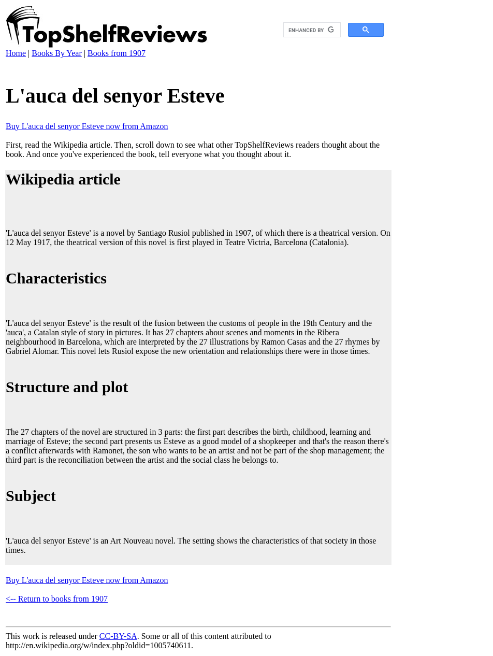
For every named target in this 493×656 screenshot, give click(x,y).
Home (16, 53)
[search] (311, 30)
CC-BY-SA (118, 636)
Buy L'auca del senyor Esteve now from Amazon (87, 126)
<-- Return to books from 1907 (57, 598)
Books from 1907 (117, 53)
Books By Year (56, 53)
